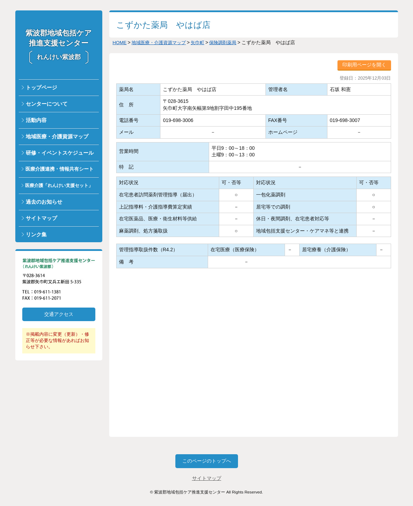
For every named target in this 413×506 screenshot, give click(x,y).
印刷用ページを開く (364, 64)
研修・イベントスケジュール (60, 153)
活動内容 (36, 120)
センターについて (46, 104)
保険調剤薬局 (229, 42)
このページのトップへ (206, 461)
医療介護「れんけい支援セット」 (59, 185)
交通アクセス (58, 314)
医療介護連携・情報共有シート (59, 169)
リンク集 (36, 234)
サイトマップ (41, 218)
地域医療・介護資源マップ (57, 136)
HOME (120, 42)
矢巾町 (203, 42)
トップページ (41, 87)
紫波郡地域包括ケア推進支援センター (58, 44)
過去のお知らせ (44, 202)
